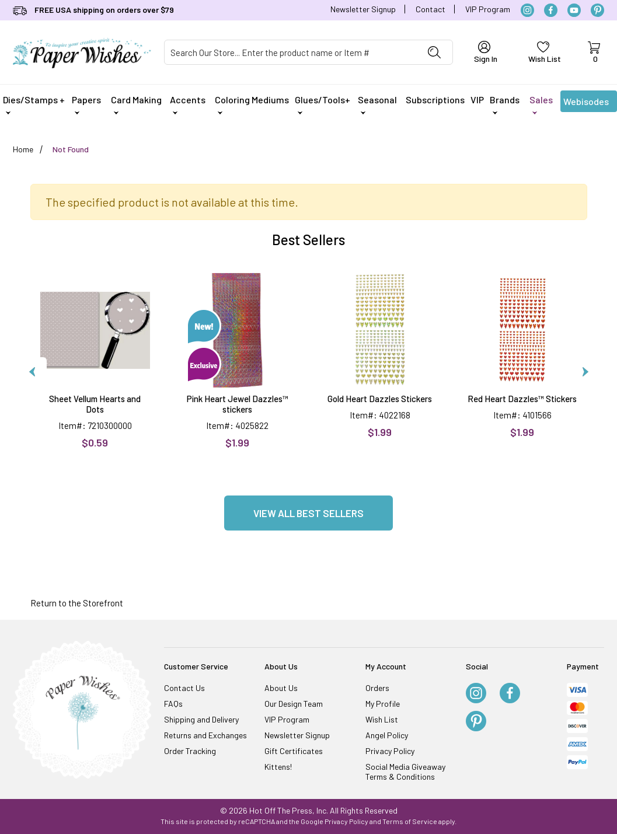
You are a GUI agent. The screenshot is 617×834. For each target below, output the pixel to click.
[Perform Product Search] (434, 52)
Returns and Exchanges (205, 735)
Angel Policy (386, 735)
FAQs (173, 704)
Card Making (136, 104)
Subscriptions (435, 99)
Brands (505, 104)
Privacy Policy (389, 751)
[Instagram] (527, 10)
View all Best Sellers (308, 513)
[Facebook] (550, 10)
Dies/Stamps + (34, 104)
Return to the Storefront (76, 603)
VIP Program (487, 9)
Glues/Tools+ (322, 104)
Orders (377, 688)
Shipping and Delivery (201, 719)
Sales (541, 104)
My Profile (382, 704)
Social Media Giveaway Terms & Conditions (405, 771)
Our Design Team (293, 704)
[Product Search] (291, 52)
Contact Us (184, 688)
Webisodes (586, 104)
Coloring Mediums (252, 104)
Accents (187, 104)
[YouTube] (574, 10)
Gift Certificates (293, 751)
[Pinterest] (597, 10)
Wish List (381, 719)
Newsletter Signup (363, 9)
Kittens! (278, 767)
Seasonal (377, 104)
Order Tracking (190, 751)
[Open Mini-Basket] (594, 52)
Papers (86, 104)
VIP (477, 99)
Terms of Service (409, 821)
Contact (430, 9)
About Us (281, 688)
